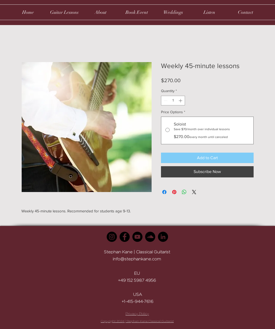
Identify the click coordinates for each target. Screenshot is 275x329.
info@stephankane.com (137, 259)
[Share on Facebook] (164, 192)
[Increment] (181, 100)
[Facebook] (124, 237)
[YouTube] (137, 237)
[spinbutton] (173, 100)
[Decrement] (165, 100)
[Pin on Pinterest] (174, 192)
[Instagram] (112, 237)
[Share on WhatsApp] (184, 192)
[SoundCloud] (150, 237)
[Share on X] (194, 192)
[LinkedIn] (163, 237)
